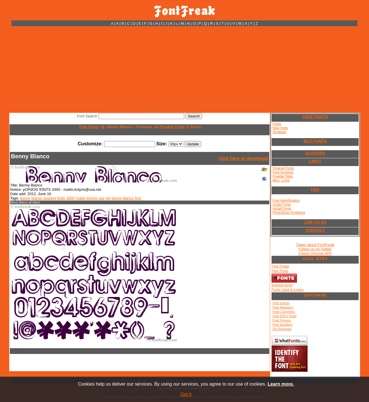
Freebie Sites (282, 176)
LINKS (315, 161)
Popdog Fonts (172, 127)
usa (101, 198)
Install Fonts (281, 209)
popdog (50, 198)
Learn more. (281, 384)
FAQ (315, 189)
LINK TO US (315, 222)
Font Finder (280, 266)
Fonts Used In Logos (288, 290)
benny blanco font (126, 198)
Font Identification (286, 201)
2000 (70, 198)
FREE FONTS (315, 117)
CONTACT (315, 230)
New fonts (280, 128)
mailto (81, 198)
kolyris (91, 198)
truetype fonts (282, 285)
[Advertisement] (184, 69)
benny (25, 198)
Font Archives (282, 172)
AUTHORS (315, 153)
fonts (61, 198)
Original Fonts (283, 168)
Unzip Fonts (281, 205)
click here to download (243, 158)
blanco (36, 198)
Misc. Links (280, 180)
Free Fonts (88, 127)
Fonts (276, 124)
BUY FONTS (315, 141)
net (107, 198)
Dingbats (279, 132)
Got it (185, 394)
